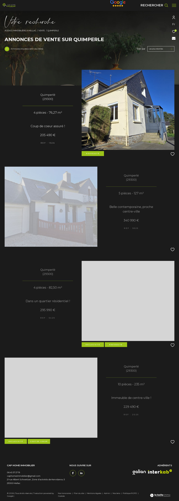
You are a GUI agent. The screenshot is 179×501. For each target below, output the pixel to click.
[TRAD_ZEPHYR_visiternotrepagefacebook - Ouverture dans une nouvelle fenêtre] (72, 473)
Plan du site (79, 493)
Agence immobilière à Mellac (20, 30)
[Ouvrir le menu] (174, 5)
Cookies (61, 496)
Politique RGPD (130, 493)
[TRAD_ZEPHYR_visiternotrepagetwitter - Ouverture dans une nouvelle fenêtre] (81, 473)
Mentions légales (94, 493)
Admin (107, 493)
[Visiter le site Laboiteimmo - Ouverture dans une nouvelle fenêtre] (160, 495)
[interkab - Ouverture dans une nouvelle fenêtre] (160, 471)
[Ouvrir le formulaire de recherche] (154, 5)
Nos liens (117, 493)
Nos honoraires (64, 493)
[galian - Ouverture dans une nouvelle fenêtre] (139, 472)
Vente (42, 30)
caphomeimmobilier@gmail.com (23, 476)
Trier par (141, 49)
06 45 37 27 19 (13, 472)
